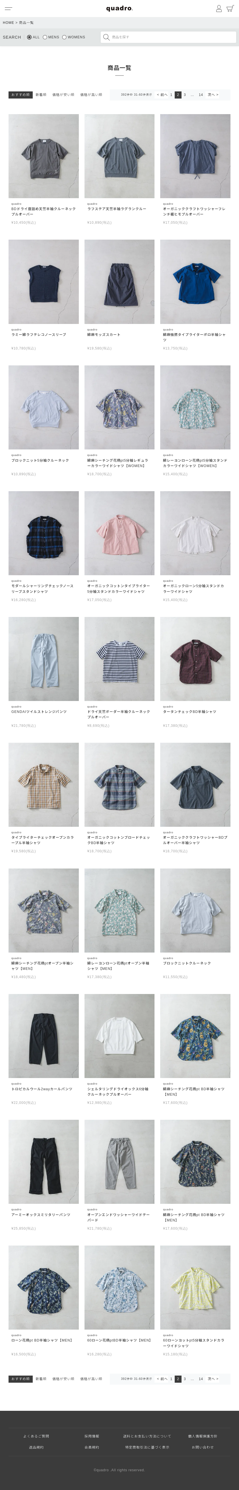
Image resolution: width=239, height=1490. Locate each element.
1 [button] (171, 95)
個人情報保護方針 (203, 1436)
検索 (106, 37)
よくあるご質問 (36, 1436)
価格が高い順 (91, 95)
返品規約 (36, 1447)
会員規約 (92, 1447)
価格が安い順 (63, 95)
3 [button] (185, 95)
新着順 (41, 95)
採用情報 (92, 1436)
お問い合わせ (203, 1447)
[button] (161, 95)
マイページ (219, 8)
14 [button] (201, 95)
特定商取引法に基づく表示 (147, 1447)
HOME (8, 23)
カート (230, 8)
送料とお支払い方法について (147, 1436)
